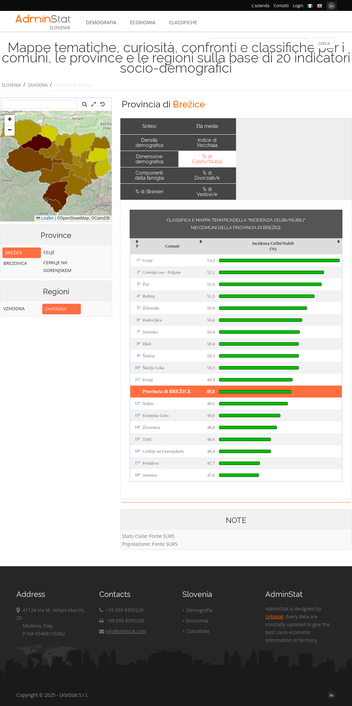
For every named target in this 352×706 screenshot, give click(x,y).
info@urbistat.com (122, 631)
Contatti (281, 6)
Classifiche (183, 22)
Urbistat (274, 616)
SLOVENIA (11, 85)
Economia (142, 22)
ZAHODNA (38, 85)
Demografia (101, 22)
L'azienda (260, 6)
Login (298, 6)
